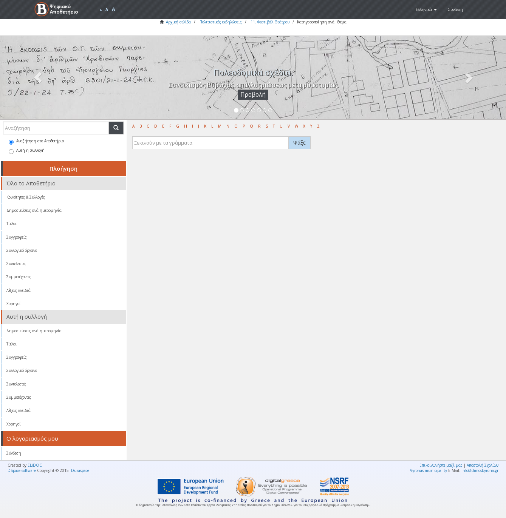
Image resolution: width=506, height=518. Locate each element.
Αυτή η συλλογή (27, 151)
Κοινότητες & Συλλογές (25, 197)
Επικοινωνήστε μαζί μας (441, 465)
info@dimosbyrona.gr (479, 470)
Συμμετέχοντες (18, 276)
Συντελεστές (16, 263)
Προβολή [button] (253, 95)
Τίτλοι (11, 223)
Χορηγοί (13, 303)
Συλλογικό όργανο (21, 250)
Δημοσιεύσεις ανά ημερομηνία (34, 210)
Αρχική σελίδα (178, 22)
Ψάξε (299, 142)
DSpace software (22, 470)
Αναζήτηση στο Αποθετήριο (36, 141)
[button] (426, 9)
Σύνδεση (13, 453)
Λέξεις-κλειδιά (18, 290)
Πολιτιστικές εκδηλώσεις (221, 22)
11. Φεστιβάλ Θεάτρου (270, 22)
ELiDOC (35, 465)
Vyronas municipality (428, 470)
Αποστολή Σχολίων (482, 465)
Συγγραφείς (16, 237)
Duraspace (80, 470)
